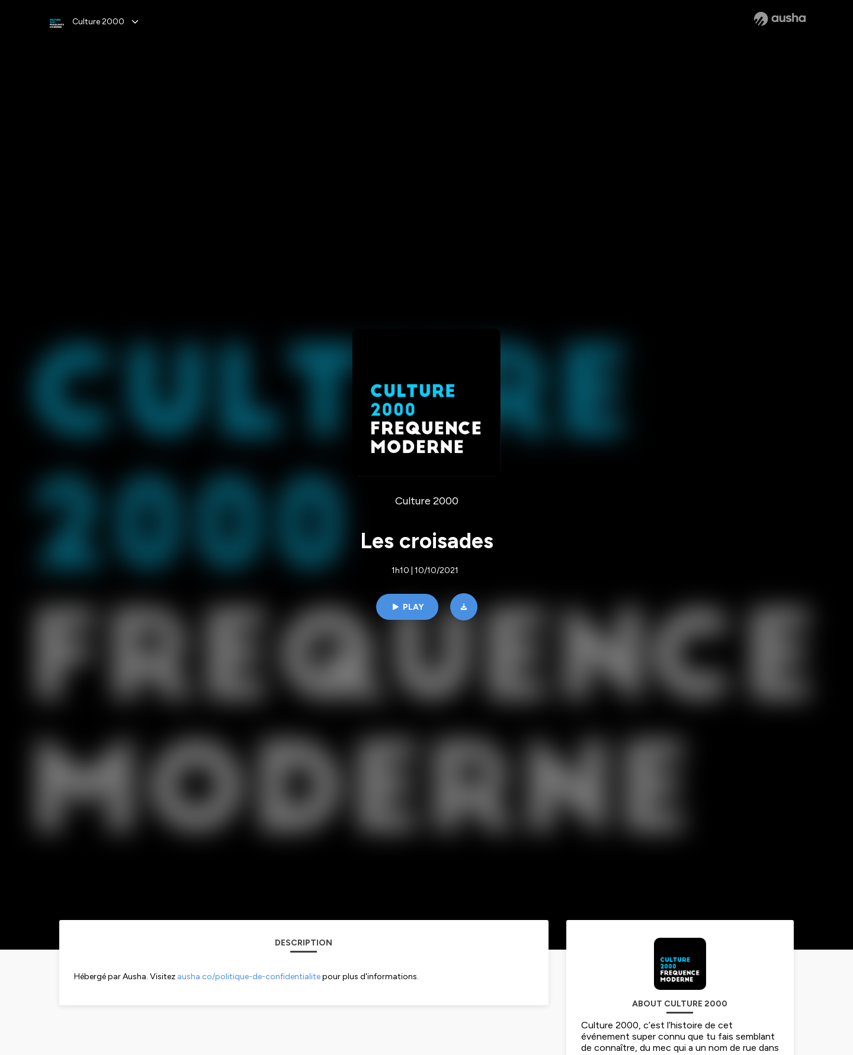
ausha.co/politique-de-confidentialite (248, 977)
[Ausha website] (780, 19)
